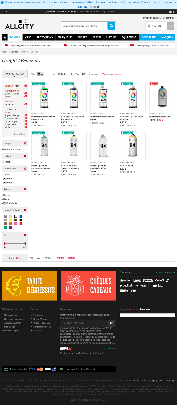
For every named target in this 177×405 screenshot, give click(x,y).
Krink (166, 380)
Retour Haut (14, 258)
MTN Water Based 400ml (102, 117)
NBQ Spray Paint (154, 380)
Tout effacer (20, 134)
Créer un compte (152, 18)
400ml (9, 183)
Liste (42, 74)
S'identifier (168, 18)
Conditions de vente (42, 327)
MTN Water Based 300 (160, 117)
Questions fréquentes (14, 319)
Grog (171, 380)
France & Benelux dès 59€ (30, 45)
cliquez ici (83, 7)
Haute (6, 199)
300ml (9, 179)
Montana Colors (11, 149)
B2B (5, 12)
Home (5, 37)
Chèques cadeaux (41, 323)
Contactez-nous (11, 315)
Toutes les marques (166, 272)
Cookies (37, 331)
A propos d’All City (12, 323)
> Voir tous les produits (111, 74)
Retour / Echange (41, 319)
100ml (6, 174)
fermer (93, 7)
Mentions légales (12, 331)
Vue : (33, 74)
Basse (6, 195)
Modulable (11, 203)
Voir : (77, 74)
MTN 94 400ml (126, 166)
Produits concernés (152, 45)
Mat (8, 162)
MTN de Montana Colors (135, 380)
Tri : (53, 74)
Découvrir (111, 348)
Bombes (14, 52)
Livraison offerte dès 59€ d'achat (80, 369)
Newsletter (65, 309)
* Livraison (38, 315)
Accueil (5, 52)
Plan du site (9, 327)
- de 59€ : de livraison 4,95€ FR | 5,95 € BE (93, 45)
